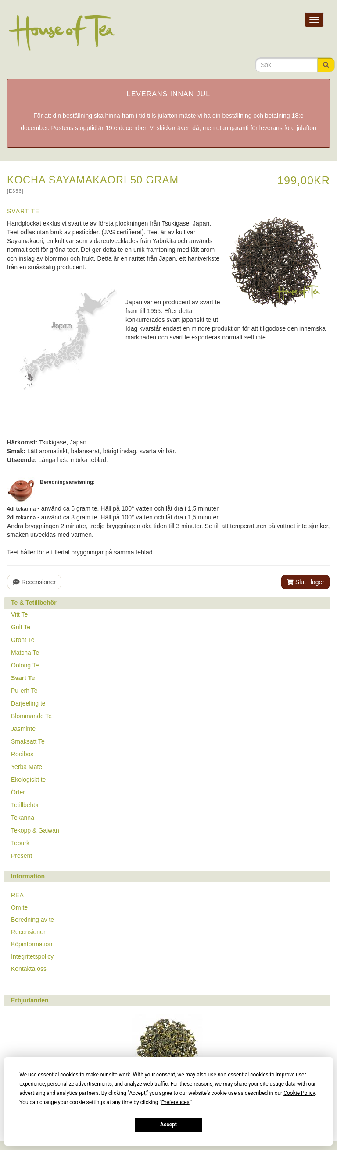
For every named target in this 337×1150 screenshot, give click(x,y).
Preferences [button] (175, 1102)
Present (21, 855)
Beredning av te (32, 919)
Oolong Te (25, 665)
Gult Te (20, 627)
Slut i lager (305, 582)
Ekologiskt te (28, 779)
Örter (18, 792)
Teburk (20, 843)
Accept (168, 1125)
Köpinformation (31, 944)
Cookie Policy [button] (299, 1093)
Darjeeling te (28, 703)
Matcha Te (25, 652)
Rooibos (22, 754)
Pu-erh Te (24, 690)
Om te (19, 907)
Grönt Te (22, 639)
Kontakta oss (29, 968)
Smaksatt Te (28, 741)
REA (17, 895)
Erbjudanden (30, 1000)
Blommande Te (31, 716)
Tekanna (22, 817)
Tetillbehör (25, 804)
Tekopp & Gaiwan (35, 830)
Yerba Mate (26, 766)
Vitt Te (19, 614)
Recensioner (34, 582)
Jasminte (23, 728)
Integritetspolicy (32, 956)
